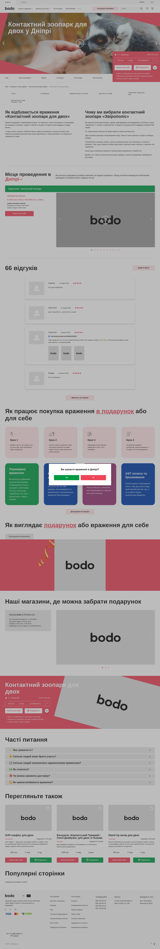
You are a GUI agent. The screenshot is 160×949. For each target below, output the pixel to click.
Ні (93, 477)
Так (66, 477)
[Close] (108, 466)
